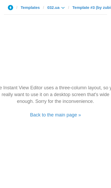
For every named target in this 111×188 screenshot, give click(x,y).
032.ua (53, 7)
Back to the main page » (55, 115)
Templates (30, 7)
